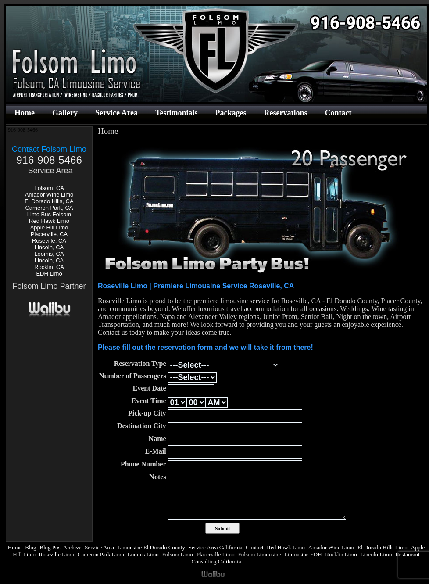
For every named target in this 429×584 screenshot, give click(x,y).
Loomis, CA (49, 254)
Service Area (116, 112)
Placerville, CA (49, 234)
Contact (338, 112)
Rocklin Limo (341, 554)
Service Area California (216, 547)
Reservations (285, 112)
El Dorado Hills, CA (49, 201)
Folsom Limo (177, 554)
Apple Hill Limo (49, 227)
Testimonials (176, 112)
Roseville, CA (49, 240)
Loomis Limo (143, 554)
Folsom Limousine (259, 554)
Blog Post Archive (60, 547)
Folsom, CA (49, 188)
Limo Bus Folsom (49, 214)
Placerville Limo (216, 554)
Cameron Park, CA (49, 207)
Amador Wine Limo (49, 194)
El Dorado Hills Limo (383, 547)
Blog (30, 547)
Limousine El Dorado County (151, 547)
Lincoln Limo (376, 554)
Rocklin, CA (49, 267)
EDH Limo (49, 273)
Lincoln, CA (49, 247)
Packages (230, 112)
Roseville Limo (57, 554)
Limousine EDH (303, 554)
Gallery (65, 112)
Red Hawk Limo (49, 221)
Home (24, 112)
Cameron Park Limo (101, 554)
